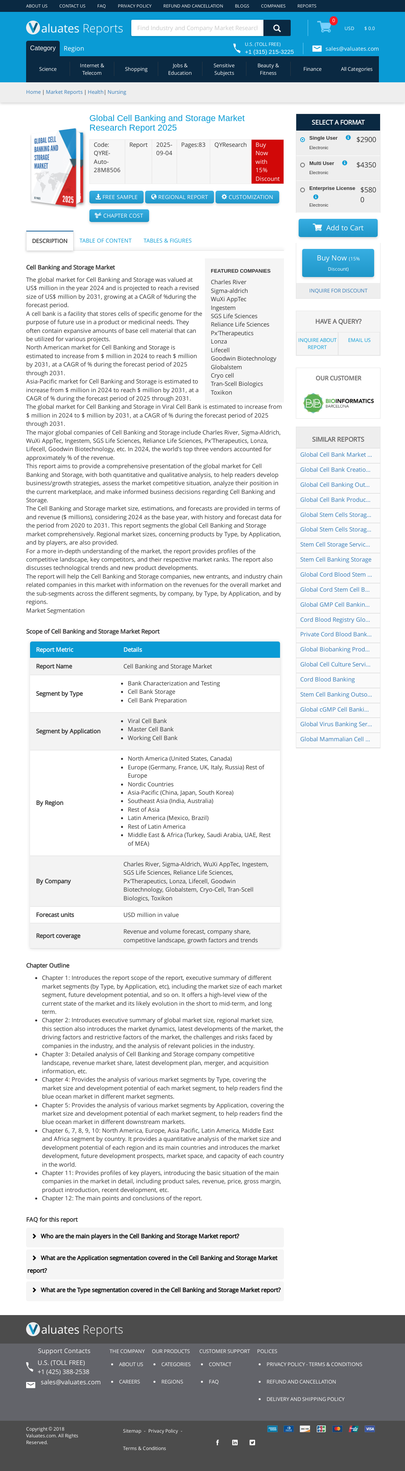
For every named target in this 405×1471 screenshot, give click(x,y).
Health (96, 91)
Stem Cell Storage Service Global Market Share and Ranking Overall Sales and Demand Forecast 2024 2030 (336, 544)
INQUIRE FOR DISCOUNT (338, 290)
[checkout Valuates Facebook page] (222, 1446)
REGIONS (172, 1381)
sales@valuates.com (352, 48)
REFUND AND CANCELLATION (193, 6)
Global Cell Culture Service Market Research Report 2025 (336, 664)
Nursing (117, 91)
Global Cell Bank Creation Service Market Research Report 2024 (336, 469)
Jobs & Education (180, 69)
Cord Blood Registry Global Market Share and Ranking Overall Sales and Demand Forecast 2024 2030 (336, 619)
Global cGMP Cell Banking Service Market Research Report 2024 (336, 709)
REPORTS (306, 6)
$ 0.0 (369, 28)
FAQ (101, 6)
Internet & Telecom (92, 69)
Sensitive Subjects (224, 69)
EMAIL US (359, 340)
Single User (323, 138)
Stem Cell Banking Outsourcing (336, 694)
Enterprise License (332, 188)
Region (74, 48)
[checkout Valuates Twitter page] (256, 1446)
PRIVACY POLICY (134, 6)
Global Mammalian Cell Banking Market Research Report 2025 (336, 739)
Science (48, 68)
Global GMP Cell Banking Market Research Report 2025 (336, 604)
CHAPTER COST (119, 215)
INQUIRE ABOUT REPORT (317, 343)
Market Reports (64, 91)
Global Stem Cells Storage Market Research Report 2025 (336, 514)
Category (43, 48)
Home (33, 91)
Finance (312, 68)
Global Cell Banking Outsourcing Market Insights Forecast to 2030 (336, 484)
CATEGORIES (176, 1364)
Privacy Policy (163, 1430)
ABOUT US (36, 6)
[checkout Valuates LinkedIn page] (239, 1446)
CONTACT (220, 1364)
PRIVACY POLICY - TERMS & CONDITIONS (314, 1364)
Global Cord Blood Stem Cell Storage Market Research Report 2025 (336, 574)
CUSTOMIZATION (247, 197)
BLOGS (242, 6)
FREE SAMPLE (116, 197)
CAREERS (129, 1381)
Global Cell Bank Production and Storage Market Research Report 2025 (336, 499)
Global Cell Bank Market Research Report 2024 (336, 454)
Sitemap (132, 1430)
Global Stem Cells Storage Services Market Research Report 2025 (336, 529)
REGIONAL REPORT (179, 197)
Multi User (321, 163)
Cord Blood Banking (327, 679)
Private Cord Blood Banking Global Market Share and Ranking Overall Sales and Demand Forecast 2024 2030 (336, 634)
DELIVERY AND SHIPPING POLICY (305, 1399)
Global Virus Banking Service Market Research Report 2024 (336, 724)
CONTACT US (72, 6)
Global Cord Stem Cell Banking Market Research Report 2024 (336, 589)
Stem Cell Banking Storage (335, 559)
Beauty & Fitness (268, 69)
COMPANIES (273, 6)
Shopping (136, 68)
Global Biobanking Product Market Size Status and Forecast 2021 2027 (336, 649)
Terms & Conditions (144, 1448)
